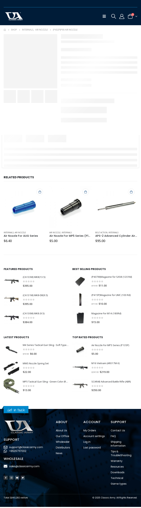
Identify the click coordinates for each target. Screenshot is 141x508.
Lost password (92, 448)
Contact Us (118, 431)
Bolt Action (101, 232)
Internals (9, 232)
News (59, 454)
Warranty (116, 462)
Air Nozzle (20, 232)
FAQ (113, 437)
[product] (25, 207)
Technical (117, 479)
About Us (61, 431)
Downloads (117, 473)
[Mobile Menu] (104, 16)
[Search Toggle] (113, 16)
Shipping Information (118, 445)
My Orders (89, 431)
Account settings (94, 437)
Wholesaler (63, 443)
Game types (118, 485)
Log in (87, 443)
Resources (117, 468)
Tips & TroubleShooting (121, 454)
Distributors (63, 448)
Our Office (62, 437)
